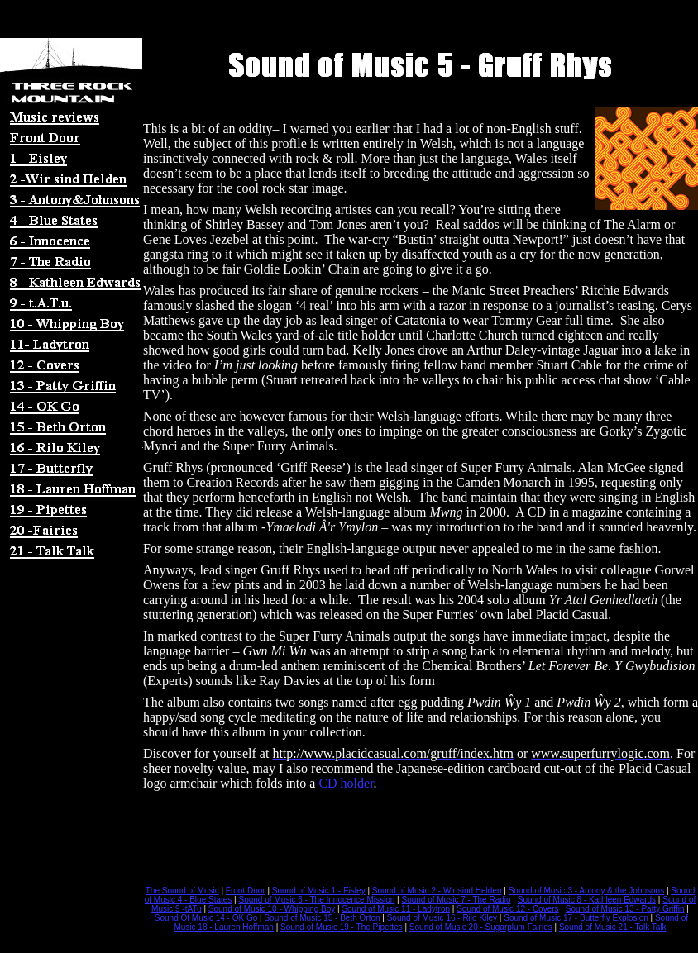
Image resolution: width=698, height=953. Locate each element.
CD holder (345, 783)
